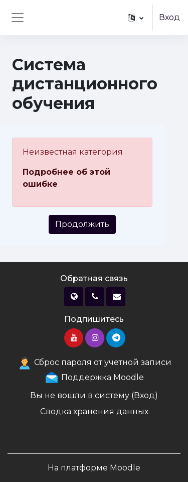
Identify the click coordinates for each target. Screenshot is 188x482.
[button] (135, 17)
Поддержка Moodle (94, 377)
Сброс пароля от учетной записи (94, 362)
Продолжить (82, 224)
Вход (169, 17)
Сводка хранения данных (94, 411)
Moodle (125, 467)
